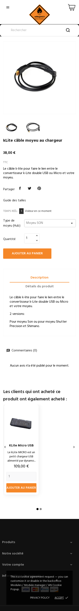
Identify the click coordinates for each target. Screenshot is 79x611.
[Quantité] (29, 238)
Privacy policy (40, 598)
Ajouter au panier (27, 253)
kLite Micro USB (21, 445)
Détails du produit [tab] (39, 286)
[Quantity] (21, 476)
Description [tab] (39, 277)
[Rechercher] (39, 30)
